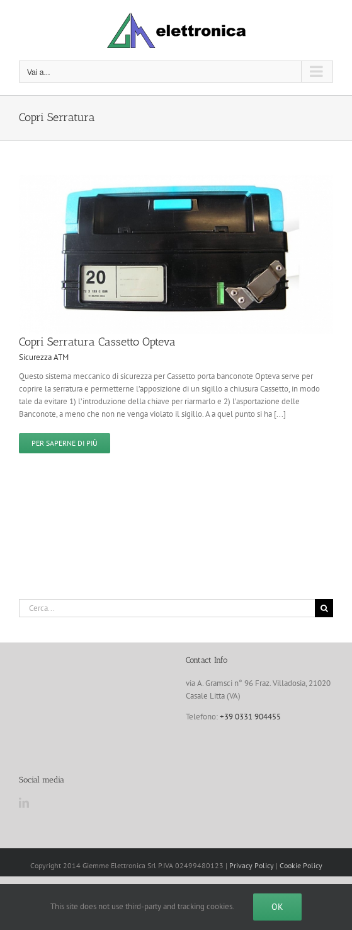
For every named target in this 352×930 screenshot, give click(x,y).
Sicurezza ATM (44, 357)
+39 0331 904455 (250, 716)
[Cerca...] (167, 608)
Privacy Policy (251, 865)
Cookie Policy (301, 865)
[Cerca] (324, 608)
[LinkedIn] (24, 803)
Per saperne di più (64, 443)
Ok (277, 906)
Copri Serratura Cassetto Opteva (97, 342)
